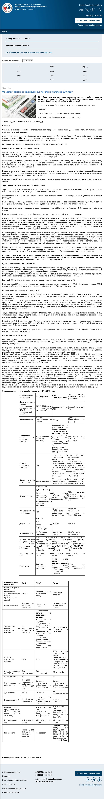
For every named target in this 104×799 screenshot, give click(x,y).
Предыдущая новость (12, 757)
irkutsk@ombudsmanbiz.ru (90, 5)
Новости (6, 776)
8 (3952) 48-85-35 (94, 16)
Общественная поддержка (14, 788)
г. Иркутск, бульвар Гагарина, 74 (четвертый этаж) (48, 780)
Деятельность (8, 784)
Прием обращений (10, 792)
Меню (4, 32)
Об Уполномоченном (11, 772)
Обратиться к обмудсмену (88, 20)
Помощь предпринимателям (14, 780)
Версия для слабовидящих (90, 25)
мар (85, 67)
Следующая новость (32, 757)
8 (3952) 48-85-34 (43, 775)
